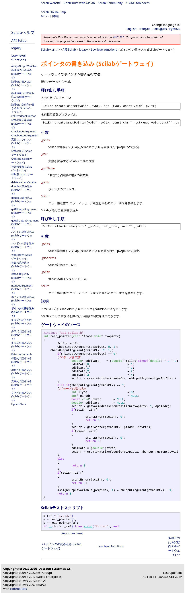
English (131, 29)
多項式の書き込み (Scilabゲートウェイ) (21, 346)
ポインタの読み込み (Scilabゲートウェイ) (22, 300)
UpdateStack (18, 404)
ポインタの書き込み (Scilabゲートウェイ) (22, 312)
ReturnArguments (21, 354)
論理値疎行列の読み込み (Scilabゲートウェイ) (22, 96)
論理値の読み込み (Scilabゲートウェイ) (21, 73)
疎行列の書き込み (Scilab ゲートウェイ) (21, 373)
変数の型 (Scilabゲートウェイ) (21, 160)
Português (160, 29)
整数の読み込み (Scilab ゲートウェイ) (21, 266)
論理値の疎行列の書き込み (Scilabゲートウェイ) (22, 108)
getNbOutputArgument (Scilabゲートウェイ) (25, 224)
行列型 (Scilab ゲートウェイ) (22, 176)
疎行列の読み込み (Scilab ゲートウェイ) (21, 361)
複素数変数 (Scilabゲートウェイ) (21, 168)
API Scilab (19, 40)
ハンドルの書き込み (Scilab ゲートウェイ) (22, 247)
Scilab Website (51, 3)
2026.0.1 (118, 37)
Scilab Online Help (53, 12)
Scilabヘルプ (23, 32)
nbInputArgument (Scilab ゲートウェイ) (21, 289)
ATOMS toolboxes (138, 3)
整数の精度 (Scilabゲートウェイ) (21, 256)
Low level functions (18, 57)
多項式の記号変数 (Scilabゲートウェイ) (21, 323)
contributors (18, 589)
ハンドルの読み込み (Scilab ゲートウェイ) (22, 235)
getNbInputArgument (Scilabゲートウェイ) (24, 212)
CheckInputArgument (23, 131)
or (50, 526)
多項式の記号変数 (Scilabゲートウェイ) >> (174, 546)
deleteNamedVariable (23, 182)
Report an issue (72, 533)
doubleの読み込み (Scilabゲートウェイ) (21, 190)
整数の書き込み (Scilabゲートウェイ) (21, 277)
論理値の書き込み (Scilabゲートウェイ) (21, 85)
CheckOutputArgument (24, 135)
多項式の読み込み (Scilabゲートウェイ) (21, 335)
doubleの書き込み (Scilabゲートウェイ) (21, 201)
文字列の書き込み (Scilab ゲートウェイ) (21, 396)
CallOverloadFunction (23, 116)
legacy (16, 48)
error (88, 526)
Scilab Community (110, 3)
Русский (174, 29)
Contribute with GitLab (79, 3)
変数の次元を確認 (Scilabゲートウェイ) (21, 123)
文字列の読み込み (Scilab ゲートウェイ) (21, 384)
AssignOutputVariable (24, 66)
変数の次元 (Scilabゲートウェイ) (21, 152)
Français (144, 29)
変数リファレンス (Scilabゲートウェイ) (21, 143)
